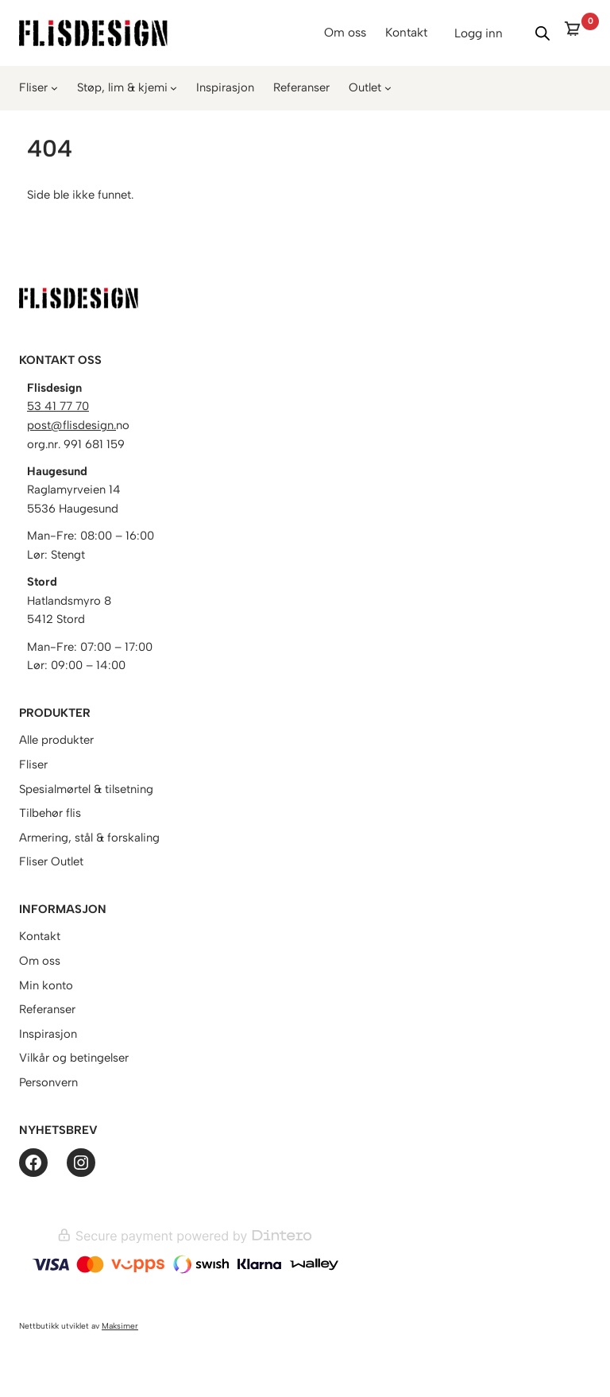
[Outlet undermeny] (388, 87)
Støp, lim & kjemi (122, 87)
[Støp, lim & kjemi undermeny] (173, 87)
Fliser (33, 87)
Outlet (365, 87)
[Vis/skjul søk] (542, 33)
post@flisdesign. (71, 425)
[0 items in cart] (577, 33)
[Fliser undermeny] (54, 87)
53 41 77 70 (58, 406)
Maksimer (120, 1326)
